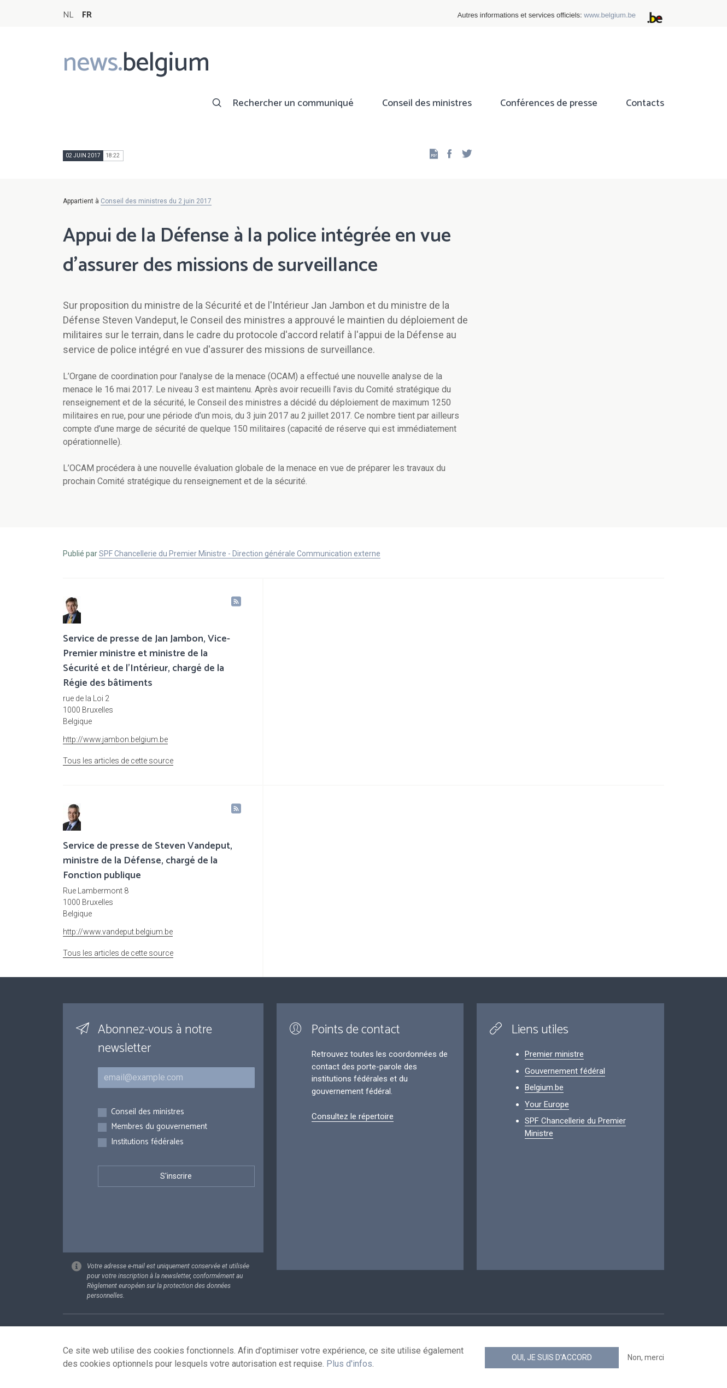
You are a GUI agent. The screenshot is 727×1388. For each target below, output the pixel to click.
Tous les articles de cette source (118, 760)
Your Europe (547, 1104)
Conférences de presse (548, 103)
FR (87, 15)
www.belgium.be (610, 15)
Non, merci (646, 1357)
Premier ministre (554, 1054)
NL (68, 15)
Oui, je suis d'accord (552, 1357)
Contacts (645, 103)
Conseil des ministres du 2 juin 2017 (156, 201)
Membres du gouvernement (159, 1127)
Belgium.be (544, 1087)
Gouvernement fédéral (565, 1071)
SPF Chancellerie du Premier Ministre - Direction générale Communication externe (239, 553)
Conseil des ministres (427, 103)
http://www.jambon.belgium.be (115, 739)
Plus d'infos (349, 1363)
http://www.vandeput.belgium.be (118, 931)
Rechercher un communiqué (293, 103)
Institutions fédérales (147, 1142)
